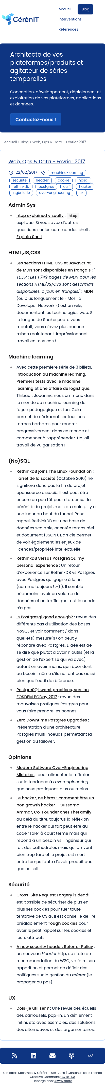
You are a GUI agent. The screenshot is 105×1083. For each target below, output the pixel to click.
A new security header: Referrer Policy (54, 947)
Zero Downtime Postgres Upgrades (51, 720)
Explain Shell (29, 237)
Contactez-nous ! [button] (35, 119)
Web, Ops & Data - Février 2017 (46, 161)
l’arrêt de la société (36, 478)
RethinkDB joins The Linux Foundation (54, 471)
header (42, 180)
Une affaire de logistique (64, 388)
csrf (66, 186)
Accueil (65, 9)
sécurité (19, 180)
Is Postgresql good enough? (44, 617)
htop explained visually (40, 215)
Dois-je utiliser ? (32, 1008)
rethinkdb (20, 186)
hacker (85, 186)
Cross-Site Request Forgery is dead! (53, 895)
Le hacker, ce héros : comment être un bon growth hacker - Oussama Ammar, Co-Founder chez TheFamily (55, 805)
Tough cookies (63, 923)
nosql (83, 180)
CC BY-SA (67, 1077)
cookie (63, 180)
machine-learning (67, 172)
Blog (85, 9)
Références (68, 29)
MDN (88, 291)
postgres (46, 186)
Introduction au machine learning (50, 374)
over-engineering (54, 192)
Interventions (70, 19)
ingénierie (21, 192)
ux (81, 192)
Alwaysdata (63, 1081)
